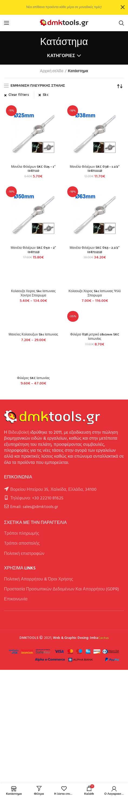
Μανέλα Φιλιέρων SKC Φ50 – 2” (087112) (33, 250)
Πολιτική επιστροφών (24, 553)
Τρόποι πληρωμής (21, 533)
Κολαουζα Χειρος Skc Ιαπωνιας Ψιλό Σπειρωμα (95, 293)
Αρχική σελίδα (51, 71)
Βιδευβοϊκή (18, 432)
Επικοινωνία (16, 599)
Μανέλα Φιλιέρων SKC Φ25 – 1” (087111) (33, 168)
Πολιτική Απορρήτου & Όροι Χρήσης (38, 579)
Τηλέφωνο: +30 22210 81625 (36, 498)
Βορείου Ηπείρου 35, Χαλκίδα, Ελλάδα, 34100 (53, 489)
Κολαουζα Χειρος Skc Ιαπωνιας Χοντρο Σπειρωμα (33, 293)
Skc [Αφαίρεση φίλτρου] (46, 95)
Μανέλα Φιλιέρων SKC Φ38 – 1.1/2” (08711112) (94, 168)
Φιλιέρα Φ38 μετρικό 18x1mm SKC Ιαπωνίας (94, 336)
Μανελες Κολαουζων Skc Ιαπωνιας (33, 334)
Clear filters (18, 95)
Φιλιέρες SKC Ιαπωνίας (33, 378)
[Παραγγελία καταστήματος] (120, 86)
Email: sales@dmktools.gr (34, 506)
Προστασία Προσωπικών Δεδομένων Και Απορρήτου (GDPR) (61, 589)
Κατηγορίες (61, 55)
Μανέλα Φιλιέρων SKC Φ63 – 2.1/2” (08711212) (95, 250)
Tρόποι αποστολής (22, 543)
